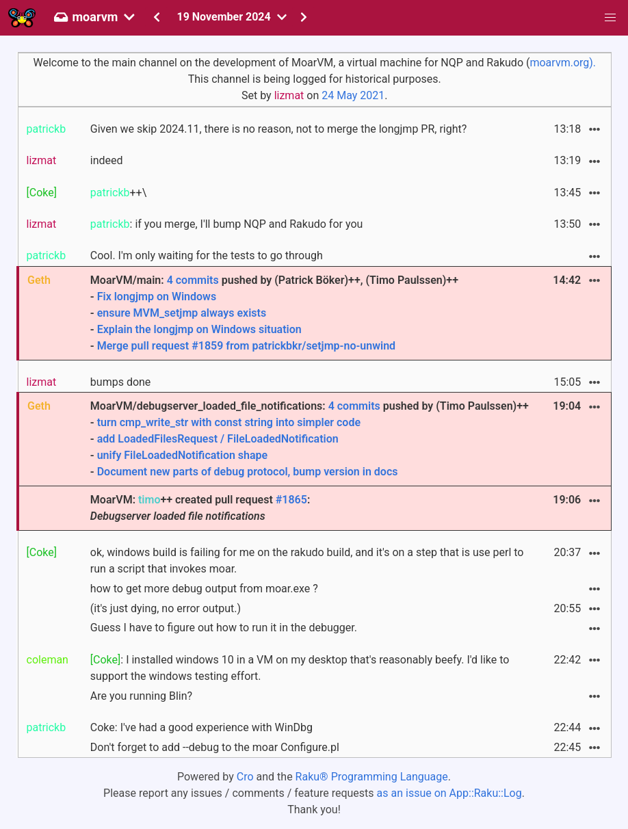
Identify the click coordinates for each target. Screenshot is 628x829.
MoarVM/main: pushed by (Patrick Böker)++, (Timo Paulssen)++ (312, 314)
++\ (118, 192)
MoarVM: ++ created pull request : (200, 508)
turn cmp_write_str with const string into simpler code (229, 422)
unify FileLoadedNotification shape (182, 455)
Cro (245, 776)
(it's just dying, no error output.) (165, 608)
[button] (610, 18)
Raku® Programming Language (372, 776)
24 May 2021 (353, 95)
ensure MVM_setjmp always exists (181, 312)
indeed (106, 160)
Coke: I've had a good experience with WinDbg (201, 727)
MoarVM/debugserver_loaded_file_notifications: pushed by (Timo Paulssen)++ (312, 439)
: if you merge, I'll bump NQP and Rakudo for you (226, 224)
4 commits (193, 280)
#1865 (291, 499)
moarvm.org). (562, 62)
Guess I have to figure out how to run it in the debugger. (223, 627)
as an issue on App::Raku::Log (449, 793)
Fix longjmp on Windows (156, 296)
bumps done (120, 382)
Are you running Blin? (141, 695)
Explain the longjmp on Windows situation (199, 329)
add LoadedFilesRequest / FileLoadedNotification (218, 438)
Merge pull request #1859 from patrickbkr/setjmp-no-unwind (246, 345)
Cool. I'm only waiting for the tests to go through (206, 255)
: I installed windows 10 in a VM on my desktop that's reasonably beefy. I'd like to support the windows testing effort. (300, 668)
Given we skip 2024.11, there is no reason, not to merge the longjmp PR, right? (278, 128)
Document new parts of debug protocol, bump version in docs (247, 471)
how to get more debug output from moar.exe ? (204, 588)
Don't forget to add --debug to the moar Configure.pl (214, 747)
